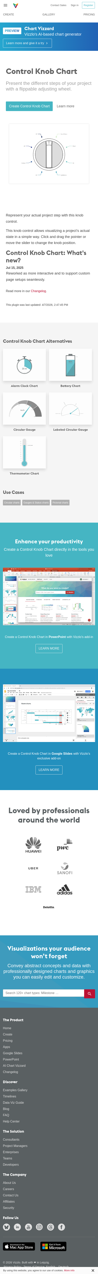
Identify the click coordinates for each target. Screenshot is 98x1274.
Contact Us (10, 1195)
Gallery (49, 14)
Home (7, 1028)
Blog (6, 1109)
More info (69, 1270)
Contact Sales (58, 5)
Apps (6, 1047)
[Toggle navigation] (7, 5)
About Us (9, 1182)
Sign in (74, 5)
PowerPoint (11, 1059)
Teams (7, 1158)
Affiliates (9, 1201)
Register (88, 5)
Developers (11, 1164)
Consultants (11, 1139)
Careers (8, 1189)
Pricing (89, 14)
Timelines (9, 1096)
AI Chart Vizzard (14, 1065)
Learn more (65, 106)
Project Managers (15, 1145)
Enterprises (11, 1152)
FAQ (6, 1115)
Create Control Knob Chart (29, 106)
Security (8, 1207)
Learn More (49, 648)
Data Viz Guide (13, 1102)
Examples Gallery (15, 1090)
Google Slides (12, 1053)
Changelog (38, 291)
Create (8, 14)
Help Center (11, 1121)
